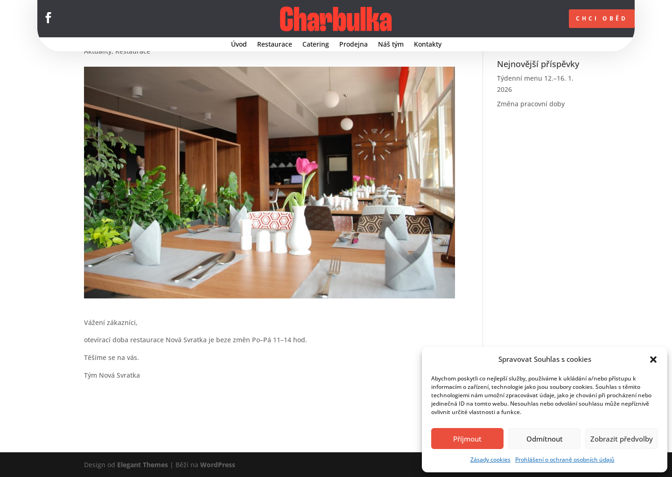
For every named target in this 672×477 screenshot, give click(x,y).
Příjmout (467, 438)
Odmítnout (544, 438)
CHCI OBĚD (602, 18)
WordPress (217, 464)
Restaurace (274, 44)
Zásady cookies (490, 459)
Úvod (239, 44)
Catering (315, 44)
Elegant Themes (142, 464)
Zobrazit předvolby (621, 438)
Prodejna (353, 44)
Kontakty (427, 44)
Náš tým (391, 44)
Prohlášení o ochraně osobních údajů (565, 459)
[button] (653, 359)
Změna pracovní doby (531, 103)
